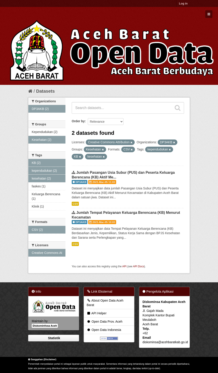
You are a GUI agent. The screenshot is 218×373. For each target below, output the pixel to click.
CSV (75, 203)
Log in (183, 3)
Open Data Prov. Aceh (104, 321)
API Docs (138, 266)
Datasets (45, 91)
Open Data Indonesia (104, 330)
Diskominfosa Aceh (45, 325)
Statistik (53, 338)
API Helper (97, 313)
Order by (78, 121)
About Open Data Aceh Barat (105, 303)
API (124, 266)
